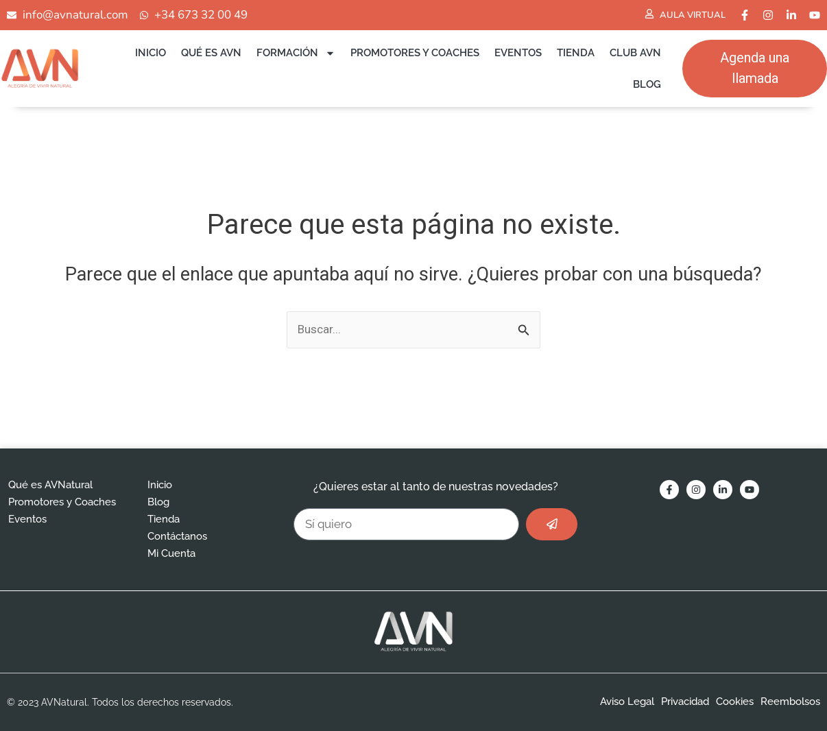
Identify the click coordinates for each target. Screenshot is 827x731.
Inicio (150, 53)
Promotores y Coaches (414, 53)
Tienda (576, 53)
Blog (647, 84)
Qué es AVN (211, 53)
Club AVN (635, 53)
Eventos (518, 53)
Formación (295, 53)
